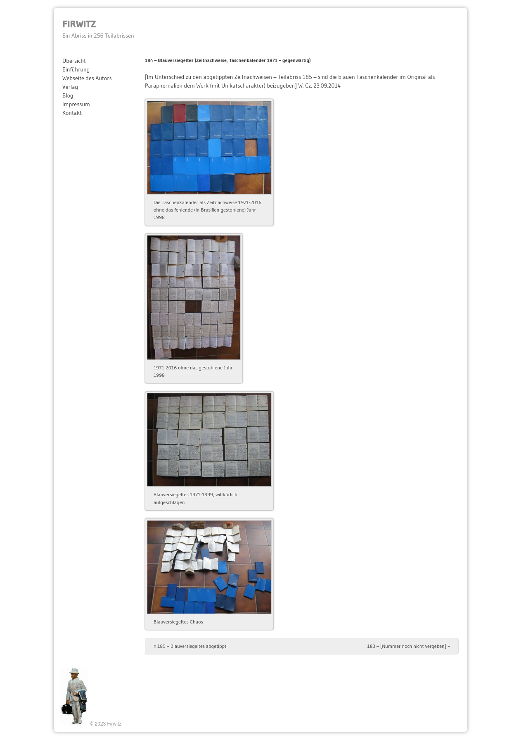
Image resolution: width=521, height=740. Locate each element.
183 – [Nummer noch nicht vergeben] (408, 646)
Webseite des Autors (87, 78)
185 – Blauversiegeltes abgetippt (190, 646)
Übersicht (74, 60)
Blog (67, 95)
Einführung (76, 69)
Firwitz (79, 24)
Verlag (70, 86)
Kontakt (72, 113)
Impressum (76, 104)
